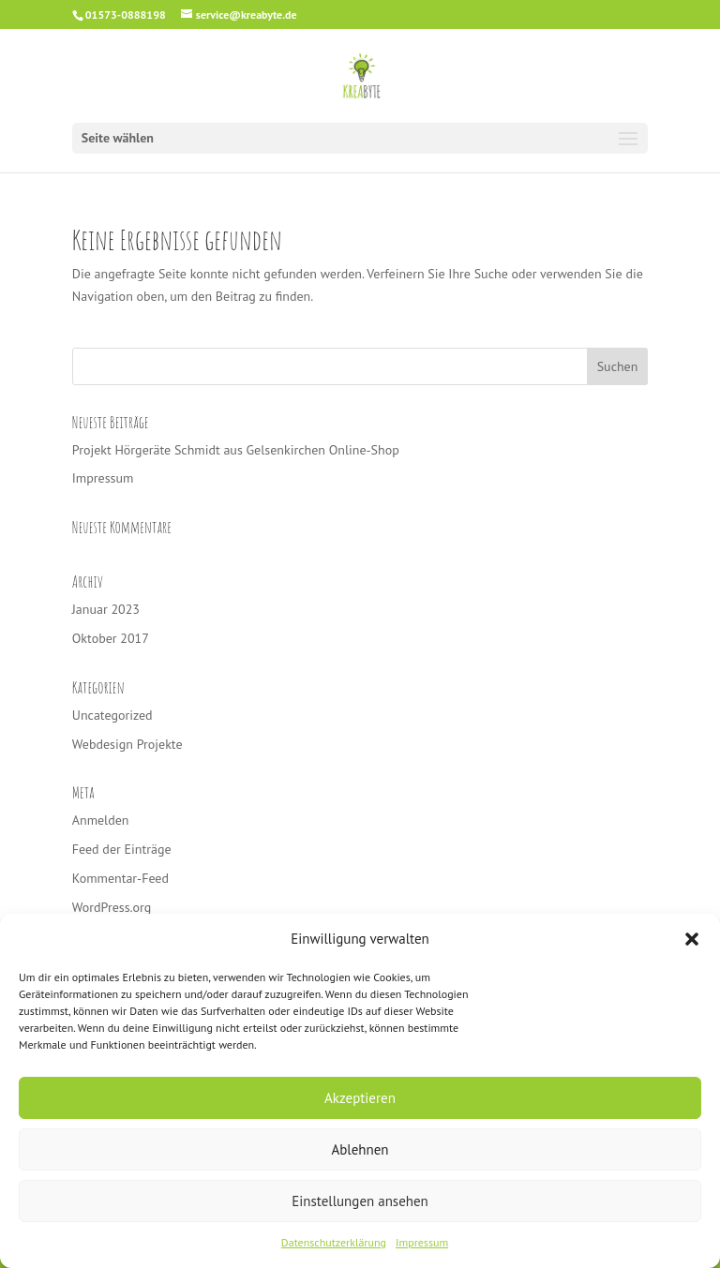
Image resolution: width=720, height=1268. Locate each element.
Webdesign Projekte (127, 744)
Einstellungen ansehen (360, 1201)
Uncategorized (112, 715)
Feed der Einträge (122, 849)
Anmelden (100, 820)
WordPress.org (112, 907)
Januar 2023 (106, 609)
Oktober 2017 (110, 638)
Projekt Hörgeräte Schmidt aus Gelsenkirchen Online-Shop (235, 449)
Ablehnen (359, 1149)
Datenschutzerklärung (333, 1242)
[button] (691, 939)
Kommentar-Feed (120, 878)
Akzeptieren (360, 1098)
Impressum (422, 1242)
